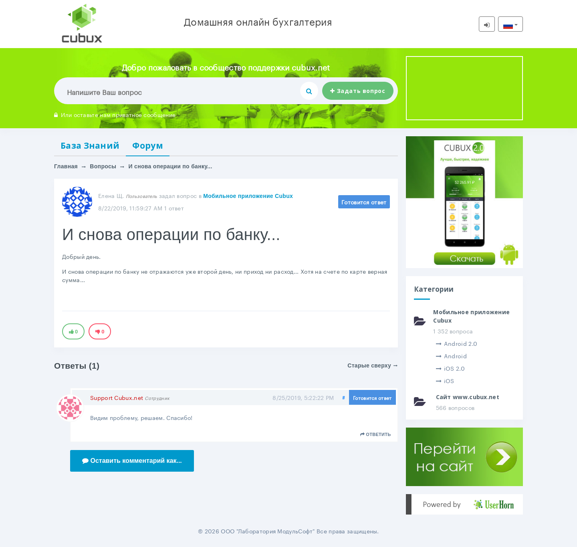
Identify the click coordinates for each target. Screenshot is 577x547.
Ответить (375, 434)
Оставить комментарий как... (132, 460)
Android (451, 355)
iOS (445, 380)
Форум (147, 145)
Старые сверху (372, 365)
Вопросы (103, 166)
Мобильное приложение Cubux (248, 196)
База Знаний (90, 145)
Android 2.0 (457, 343)
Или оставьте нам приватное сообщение (115, 114)
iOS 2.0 (450, 367)
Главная (66, 166)
